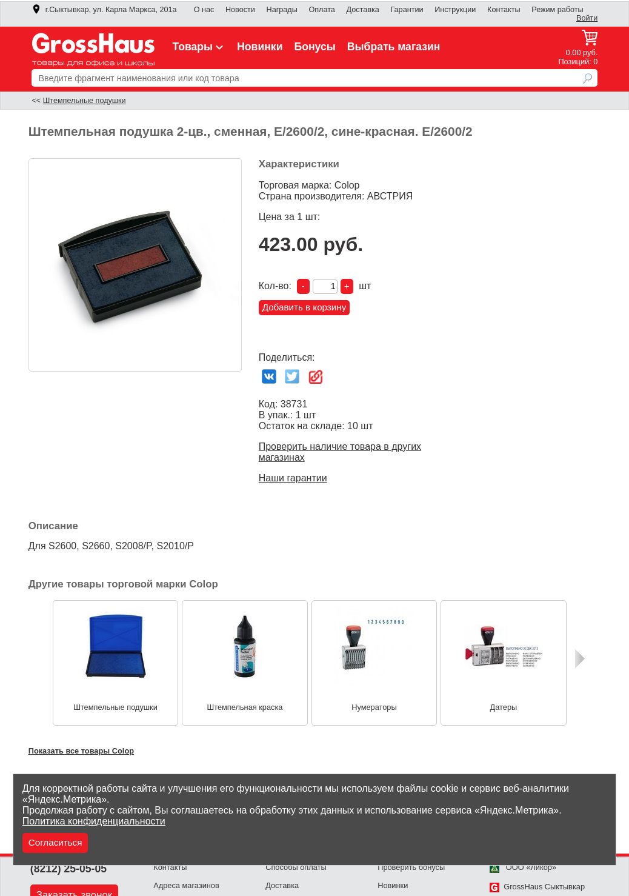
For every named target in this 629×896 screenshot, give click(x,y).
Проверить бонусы (411, 867)
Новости (240, 9)
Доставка (363, 9)
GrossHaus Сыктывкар (537, 886)
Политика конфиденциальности (93, 821)
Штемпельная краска (244, 707)
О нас (204, 9)
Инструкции (455, 9)
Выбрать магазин (394, 47)
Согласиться (55, 842)
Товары (199, 47)
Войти (586, 18)
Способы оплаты (295, 867)
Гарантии (406, 9)
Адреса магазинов (186, 885)
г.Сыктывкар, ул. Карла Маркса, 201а (104, 9)
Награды (282, 9)
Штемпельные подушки (84, 100)
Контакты (504, 9)
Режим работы (557, 9)
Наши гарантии (293, 478)
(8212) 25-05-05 (68, 869)
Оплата (321, 9)
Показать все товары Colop (81, 750)
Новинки (259, 47)
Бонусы (315, 47)
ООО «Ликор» (523, 867)
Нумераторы (374, 707)
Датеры (504, 707)
